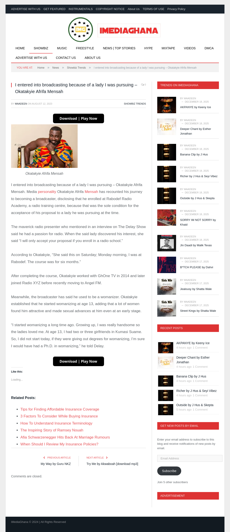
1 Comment (200, 347)
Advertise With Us (31, 58)
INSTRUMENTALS (81, 9)
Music (62, 48)
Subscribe (169, 471)
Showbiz (41, 48)
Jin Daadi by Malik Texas (196, 245)
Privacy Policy (176, 9)
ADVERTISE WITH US (25, 9)
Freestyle (85, 48)
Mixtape (168, 48)
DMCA (209, 48)
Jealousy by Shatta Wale (196, 289)
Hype (148, 48)
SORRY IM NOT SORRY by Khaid (198, 222)
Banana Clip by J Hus (194, 154)
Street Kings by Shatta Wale (198, 310)
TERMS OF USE (153, 9)
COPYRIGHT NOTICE (110, 9)
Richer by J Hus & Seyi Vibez (199, 176)
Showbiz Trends (135, 103)
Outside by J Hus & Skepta (197, 198)
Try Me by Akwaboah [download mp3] (112, 464)
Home (20, 48)
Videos (190, 48)
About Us (134, 9)
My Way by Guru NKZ (56, 464)
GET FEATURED (54, 9)
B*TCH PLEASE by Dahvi (196, 267)
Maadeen (21, 103)
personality (47, 192)
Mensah (91, 192)
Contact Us (66, 58)
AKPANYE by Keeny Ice (195, 107)
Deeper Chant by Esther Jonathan (195, 131)
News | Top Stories (119, 48)
